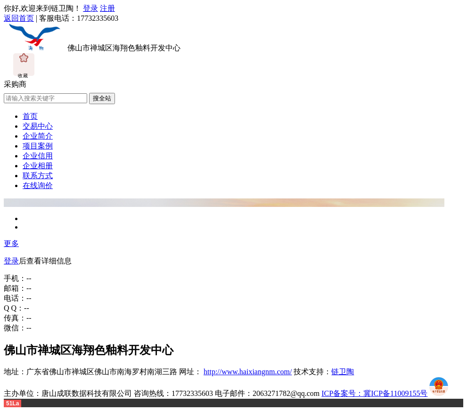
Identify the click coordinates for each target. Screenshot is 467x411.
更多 (11, 243)
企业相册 (38, 166)
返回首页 (19, 18)
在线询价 (38, 185)
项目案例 (38, 146)
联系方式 (38, 176)
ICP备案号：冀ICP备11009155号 (374, 393)
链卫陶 (342, 372)
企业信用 (38, 156)
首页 (30, 116)
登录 (90, 8)
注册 (107, 8)
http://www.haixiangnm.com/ (248, 372)
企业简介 (38, 136)
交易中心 (38, 126)
